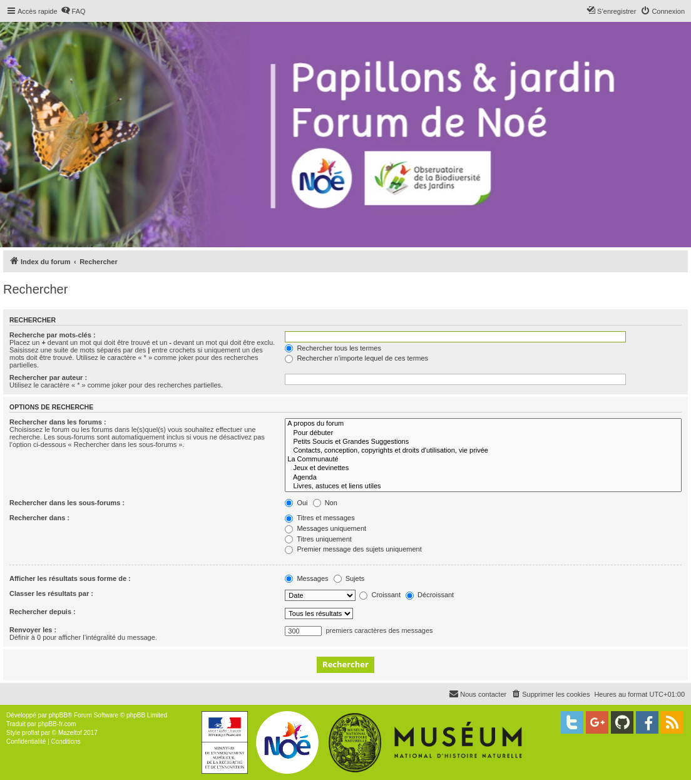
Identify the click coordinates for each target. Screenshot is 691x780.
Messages (306, 578)
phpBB (58, 715)
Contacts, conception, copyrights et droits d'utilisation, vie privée (483, 450)
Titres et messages (319, 517)
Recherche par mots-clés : (52, 335)
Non (325, 502)
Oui (296, 502)
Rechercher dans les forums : (57, 422)
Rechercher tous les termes (333, 348)
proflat (30, 732)
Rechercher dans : (39, 517)
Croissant (380, 594)
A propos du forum (483, 423)
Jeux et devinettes (483, 468)
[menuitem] (73, 11)
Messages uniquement (325, 528)
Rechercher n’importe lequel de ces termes (356, 358)
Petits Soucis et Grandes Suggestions (483, 442)
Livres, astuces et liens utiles (483, 486)
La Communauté (483, 459)
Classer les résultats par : (51, 593)
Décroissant (430, 594)
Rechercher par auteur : (48, 377)
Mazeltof (70, 732)
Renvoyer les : (32, 630)
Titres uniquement (318, 539)
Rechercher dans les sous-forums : (67, 502)
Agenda (483, 477)
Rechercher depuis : (42, 611)
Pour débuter (483, 433)
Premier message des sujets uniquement (353, 549)
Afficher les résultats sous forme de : (70, 578)
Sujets (349, 578)
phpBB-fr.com (57, 724)
